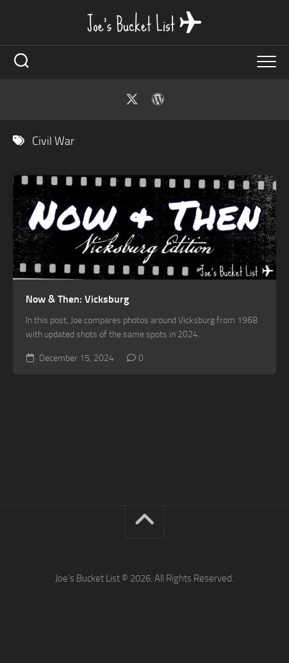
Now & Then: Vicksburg (77, 299)
